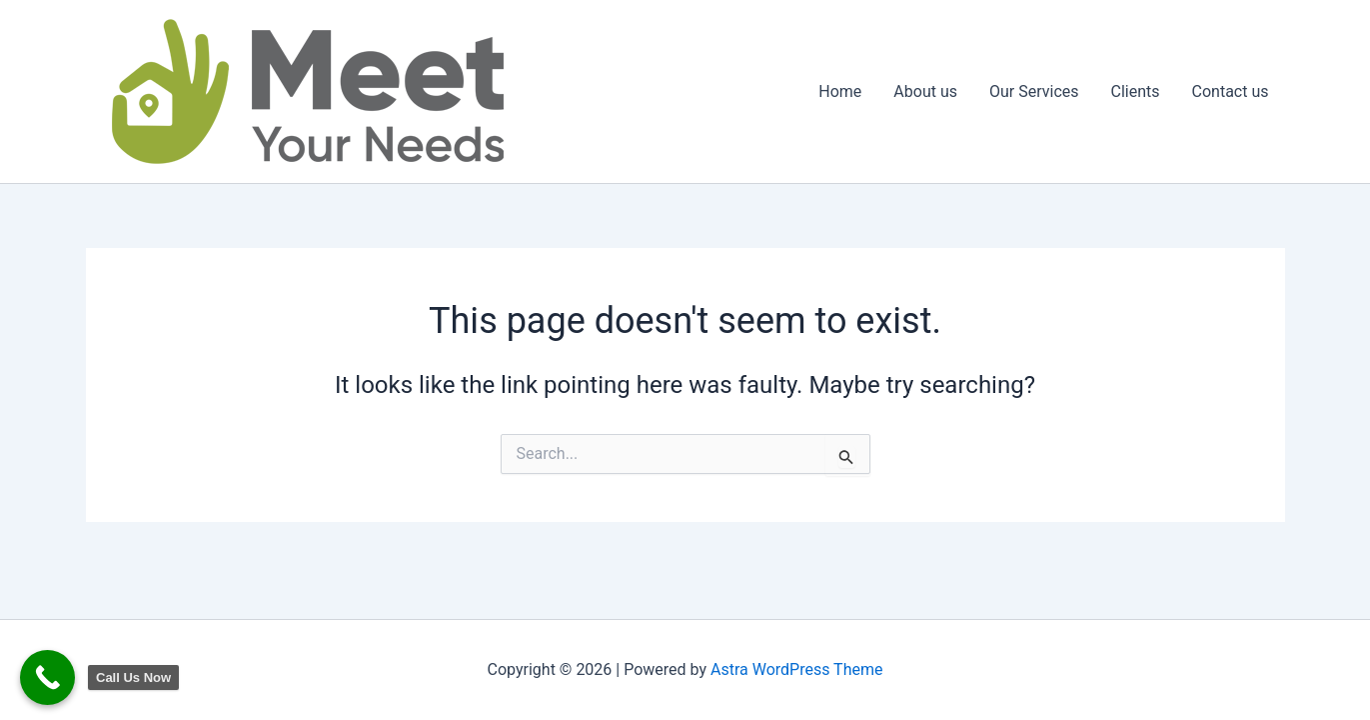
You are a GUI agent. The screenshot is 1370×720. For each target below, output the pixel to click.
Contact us (1230, 91)
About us (925, 91)
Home (839, 91)
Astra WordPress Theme (796, 669)
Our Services (1034, 91)
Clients (1135, 91)
